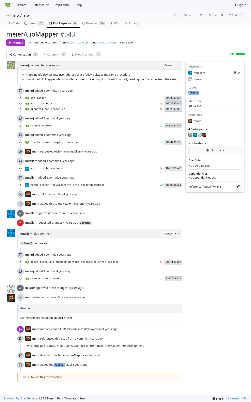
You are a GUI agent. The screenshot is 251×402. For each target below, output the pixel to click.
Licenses (233, 398)
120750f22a (173, 278)
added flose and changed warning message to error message (74, 262)
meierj (24, 65)
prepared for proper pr (47, 109)
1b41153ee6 (173, 168)
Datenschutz (40, 5)
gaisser (30, 288)
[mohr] (204, 135)
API (244, 398)
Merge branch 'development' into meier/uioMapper (67, 185)
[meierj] (190, 135)
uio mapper (38, 98)
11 (201, 15)
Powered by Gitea (15, 398)
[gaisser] (200, 135)
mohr (30, 42)
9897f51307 (173, 262)
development (107, 42)
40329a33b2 (173, 109)
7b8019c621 (173, 185)
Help (79, 5)
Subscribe (215, 150)
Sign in (26, 377)
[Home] (7, 4)
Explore (21, 5)
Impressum (62, 5)
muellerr (31, 161)
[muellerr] (195, 135)
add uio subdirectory (46, 168)
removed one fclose (44, 278)
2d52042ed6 (173, 103)
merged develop (41, 125)
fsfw (16, 15)
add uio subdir (41, 103)
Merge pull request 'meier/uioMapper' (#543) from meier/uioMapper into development (87, 345)
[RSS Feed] (175, 15)
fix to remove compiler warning (54, 142)
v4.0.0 (194, 106)
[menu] (177, 65)
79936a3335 (173, 98)
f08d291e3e (173, 142)
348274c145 (173, 125)
